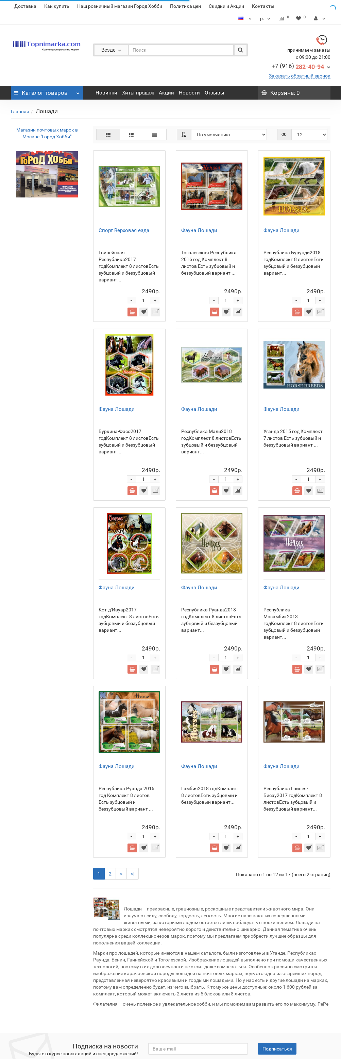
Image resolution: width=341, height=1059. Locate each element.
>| (132, 825)
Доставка (25, 6)
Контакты (263, 6)
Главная (20, 111)
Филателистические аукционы (146, 1028)
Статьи (99, 1028)
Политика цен (185, 6)
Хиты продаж (138, 93)
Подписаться (277, 1000)
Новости (189, 93)
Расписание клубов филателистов (49, 1028)
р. (266, 18)
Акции (166, 93)
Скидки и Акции (226, 6)
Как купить (56, 6)
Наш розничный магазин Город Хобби (119, 6)
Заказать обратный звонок (299, 76)
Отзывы (214, 93)
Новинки (106, 93)
